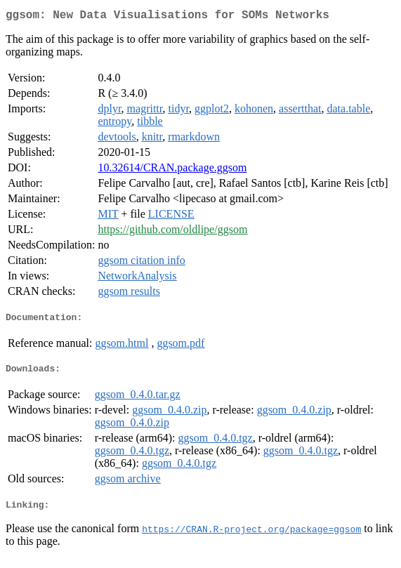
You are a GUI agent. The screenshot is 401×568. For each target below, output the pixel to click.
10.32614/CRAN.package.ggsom (172, 170)
